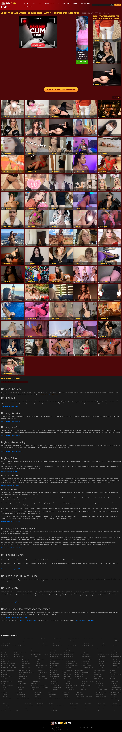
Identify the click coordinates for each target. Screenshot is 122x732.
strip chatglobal (117, 661)
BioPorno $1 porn (98, 676)
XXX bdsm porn (29, 709)
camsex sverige (117, 656)
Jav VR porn (6, 705)
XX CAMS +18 (39, 661)
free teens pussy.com (88, 667)
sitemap (5, 654)
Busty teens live (104, 638)
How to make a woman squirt (27, 638)
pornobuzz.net (71, 643)
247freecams (113, 678)
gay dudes (5, 696)
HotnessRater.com (7, 649)
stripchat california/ (102, 689)
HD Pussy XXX (51, 700)
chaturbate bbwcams (99, 670)
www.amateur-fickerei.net (83, 672)
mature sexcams (70, 689)
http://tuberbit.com (7, 676)
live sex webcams (80, 694)
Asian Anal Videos (57, 645)
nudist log (24, 665)
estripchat (36, 696)
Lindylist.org (103, 645)
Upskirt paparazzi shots (115, 674)
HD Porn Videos (102, 705)
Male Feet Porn (6, 674)
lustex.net (54, 672)
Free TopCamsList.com (8, 665)
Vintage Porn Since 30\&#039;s (38, 685)
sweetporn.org (6, 689)
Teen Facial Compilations (74, 638)
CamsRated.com (69, 687)
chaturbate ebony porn (41, 665)
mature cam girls (35, 652)
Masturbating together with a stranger (40, 687)
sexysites (54, 678)
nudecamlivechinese (43, 645)
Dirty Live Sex (69, 683)
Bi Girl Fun (51, 707)
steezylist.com (97, 674)
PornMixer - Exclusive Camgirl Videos (12, 710)
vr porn (83, 687)
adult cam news (116, 643)
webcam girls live (57, 687)
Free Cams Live (100, 698)
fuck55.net (66, 692)
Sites (33, 4)
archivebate (23, 620)
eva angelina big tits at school (10, 667)
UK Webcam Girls (100, 694)
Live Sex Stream (101, 656)
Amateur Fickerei (42, 642)
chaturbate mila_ (115, 700)
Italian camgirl (6, 707)
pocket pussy (6, 650)
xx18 (65, 672)
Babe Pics (101, 663)
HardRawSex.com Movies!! (9, 645)
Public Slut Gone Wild (43, 640)
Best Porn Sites (69, 654)
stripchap (55, 681)
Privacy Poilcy (41, 638)
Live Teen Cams (6, 652)
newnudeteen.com (88, 642)
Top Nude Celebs (87, 665)
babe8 (99, 707)
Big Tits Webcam (40, 659)
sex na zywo (19, 654)
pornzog (5, 716)
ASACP (61, 726)
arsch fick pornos (74, 710)
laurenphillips (41, 643)
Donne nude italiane (88, 659)
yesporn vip (71, 667)
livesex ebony (69, 656)
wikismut (22, 643)
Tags (41, 4)
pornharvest (115, 707)
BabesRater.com (35, 650)
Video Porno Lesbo (73, 665)
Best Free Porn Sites (116, 692)
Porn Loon (103, 640)
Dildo (9, 471)
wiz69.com (28, 710)
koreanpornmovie (42, 678)
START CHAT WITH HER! (61, 89)
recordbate (35, 620)
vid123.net (5, 687)
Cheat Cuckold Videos (25, 640)
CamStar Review (80, 692)
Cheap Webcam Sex (8, 685)
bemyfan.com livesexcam (9, 663)
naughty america (115, 698)
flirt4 (26, 707)
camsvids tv (5, 683)
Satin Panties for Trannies (87, 681)
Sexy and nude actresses (23, 698)
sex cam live (37, 694)
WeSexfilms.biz (19, 650)
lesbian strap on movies (103, 654)
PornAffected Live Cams (71, 685)
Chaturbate (78, 620)
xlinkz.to (83, 683)
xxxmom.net (114, 685)
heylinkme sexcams (38, 700)
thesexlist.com (73, 705)
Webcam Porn (52, 709)
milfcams (68, 681)
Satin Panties (116, 659)
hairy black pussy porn (8, 670)
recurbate (29, 620)
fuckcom (20, 689)
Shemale (87, 709)
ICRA (64, 726)
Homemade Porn (35, 683)
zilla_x (49, 696)
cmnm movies (40, 710)
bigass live (83, 689)
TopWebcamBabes (35, 681)
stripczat (20, 681)
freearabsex (22, 674)
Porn (54, 640)
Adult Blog (5, 672)
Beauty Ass (101, 665)
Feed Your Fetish (26, 667)
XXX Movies (100, 649)
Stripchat (84, 620)
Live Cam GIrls (21, 687)
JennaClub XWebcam (25, 642)
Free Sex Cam (67, 676)
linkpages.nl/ (86, 661)
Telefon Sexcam (79, 700)
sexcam (115, 638)
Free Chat (10, 521)
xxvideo (66, 694)
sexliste (87, 705)
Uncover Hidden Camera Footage (84, 696)
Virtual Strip (78, 698)
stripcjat (69, 640)
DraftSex (101, 667)
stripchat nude (67, 674)
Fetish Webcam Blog (86, 656)
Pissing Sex (101, 685)
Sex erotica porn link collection (26, 672)
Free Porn (22, 645)
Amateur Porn (55, 676)
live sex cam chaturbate (68, 4)
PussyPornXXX (6, 709)
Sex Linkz (38, 663)
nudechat (113, 683)
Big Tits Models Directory (90, 645)
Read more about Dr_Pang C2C (9, 406)
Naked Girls (80, 670)
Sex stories (54, 670)
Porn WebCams (39, 667)
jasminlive (100, 683)
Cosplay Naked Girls (21, 652)
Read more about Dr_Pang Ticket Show (11, 569)
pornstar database (22, 683)
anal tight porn (71, 661)
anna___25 (115, 640)
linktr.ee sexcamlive (22, 694)
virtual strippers (117, 650)
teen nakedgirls (114, 694)
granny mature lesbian (57, 659)
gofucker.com (69, 649)
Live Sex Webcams (88, 638)
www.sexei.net (88, 707)
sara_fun (114, 710)
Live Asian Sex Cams (8, 700)
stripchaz (115, 645)
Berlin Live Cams (117, 642)
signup (118, 5)
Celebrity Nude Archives (87, 649)
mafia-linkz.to (84, 652)
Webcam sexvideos (116, 687)
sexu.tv (99, 681)
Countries (49, 4)
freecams (50, 692)
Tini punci (33, 689)
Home (26, 4)
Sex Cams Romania (116, 705)
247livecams (88, 703)
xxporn (70, 659)
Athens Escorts (67, 700)
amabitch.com (37, 692)
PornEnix (54, 667)
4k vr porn (5, 694)
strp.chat (103, 643)
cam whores (6, 638)
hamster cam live (74, 703)
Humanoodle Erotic (116, 689)
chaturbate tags (42, 676)
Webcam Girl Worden (101, 692)
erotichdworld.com (86, 685)
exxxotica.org (6, 714)
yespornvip (28, 703)
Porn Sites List (21, 685)
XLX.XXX (54, 661)
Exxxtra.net (101, 709)
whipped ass (113, 672)
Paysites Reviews (88, 643)
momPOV (40, 674)
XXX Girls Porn (116, 667)
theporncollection (98, 678)
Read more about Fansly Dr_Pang (10, 602)
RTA (57, 726)
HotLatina (54, 649)
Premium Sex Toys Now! (24, 670)
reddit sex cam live (72, 663)
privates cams (40, 703)
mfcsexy (18, 649)
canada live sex (88, 640)
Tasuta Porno (69, 650)
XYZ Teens (55, 683)
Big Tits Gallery (80, 674)
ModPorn (113, 696)
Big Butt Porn (6, 640)
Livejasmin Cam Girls (72, 645)
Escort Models (101, 703)
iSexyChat (5, 703)
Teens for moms (85, 654)
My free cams (92, 620)
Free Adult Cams (57, 643)
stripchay (85, 4)
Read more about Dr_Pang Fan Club (10, 435)
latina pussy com (26, 659)
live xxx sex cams (7, 642)
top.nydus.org (41, 670)
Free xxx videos (115, 681)
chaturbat (115, 654)
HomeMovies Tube (21, 696)
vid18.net (112, 676)
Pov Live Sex (20, 700)
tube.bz (54, 652)
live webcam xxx (68, 670)
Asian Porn (112, 670)
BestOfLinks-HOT (53, 710)
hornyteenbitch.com (57, 654)
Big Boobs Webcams (101, 696)
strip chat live (67, 698)
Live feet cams (56, 685)
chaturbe (5, 678)
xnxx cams (84, 650)
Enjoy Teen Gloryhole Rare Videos (39, 654)
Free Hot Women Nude (21, 656)
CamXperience (26, 661)
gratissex (19, 692)
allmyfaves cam (26, 663)
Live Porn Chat (55, 674)
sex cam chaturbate (103, 661)
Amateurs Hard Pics (23, 676)
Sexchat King (116, 663)
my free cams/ (55, 663)
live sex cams (80, 676)
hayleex (33, 649)
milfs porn (54, 665)
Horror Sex (40, 707)
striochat (72, 707)
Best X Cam (97, 672)
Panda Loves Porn (102, 710)
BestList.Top (55, 656)
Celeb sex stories (52, 694)
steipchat (51, 703)
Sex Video (54, 650)
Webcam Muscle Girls (101, 700)
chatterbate (114, 703)
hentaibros (115, 649)
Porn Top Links (6, 661)
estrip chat (55, 689)
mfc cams (28, 6)
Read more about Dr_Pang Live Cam (48, 394)
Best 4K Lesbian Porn (8, 681)
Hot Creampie (71, 642)
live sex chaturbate (116, 709)
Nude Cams (116, 652)
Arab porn (66, 696)
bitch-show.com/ (7, 698)
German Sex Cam (7, 643)
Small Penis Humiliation (75, 709)
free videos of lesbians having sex (57, 705)
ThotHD (102, 642)
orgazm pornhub (57, 638)
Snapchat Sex (6, 659)
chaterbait (99, 652)
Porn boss (39, 705)
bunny (99, 687)
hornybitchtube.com (58, 642)
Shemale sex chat (42, 672)
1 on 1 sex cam (40, 709)
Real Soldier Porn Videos (54, 698)
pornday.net (116, 665)
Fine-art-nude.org (101, 650)
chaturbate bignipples (82, 678)
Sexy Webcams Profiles (71, 652)
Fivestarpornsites (68, 678)
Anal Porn (5, 656)
